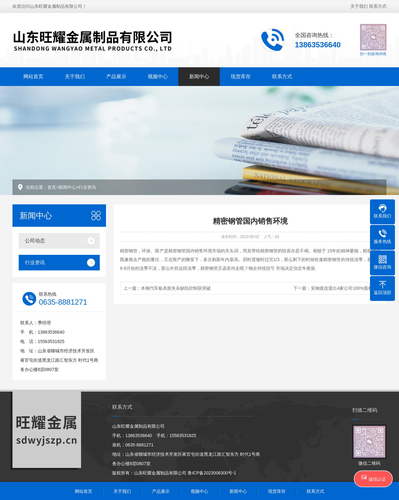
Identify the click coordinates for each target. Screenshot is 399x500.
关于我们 (359, 6)
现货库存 (241, 76)
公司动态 (35, 240)
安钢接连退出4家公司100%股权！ (344, 288)
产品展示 (116, 76)
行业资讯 (87, 187)
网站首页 (33, 76)
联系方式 (378, 6)
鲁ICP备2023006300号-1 (212, 472)
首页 (51, 187)
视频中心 (158, 76)
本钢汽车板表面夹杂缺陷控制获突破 (176, 288)
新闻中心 (199, 76)
